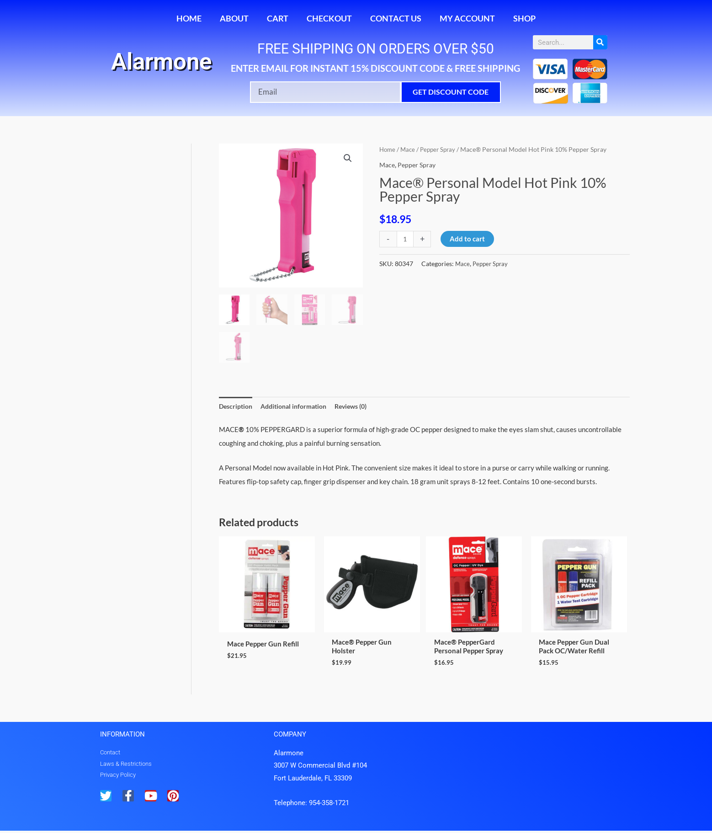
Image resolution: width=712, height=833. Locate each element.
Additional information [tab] (299, 406)
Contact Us (395, 18)
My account (467, 18)
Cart (277, 18)
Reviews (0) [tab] (362, 406)
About (234, 18)
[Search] (600, 42)
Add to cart (468, 239)
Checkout (329, 18)
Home (189, 18)
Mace (409, 149)
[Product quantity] (405, 239)
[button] (348, 158)
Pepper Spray (441, 149)
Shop (524, 18)
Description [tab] (237, 406)
